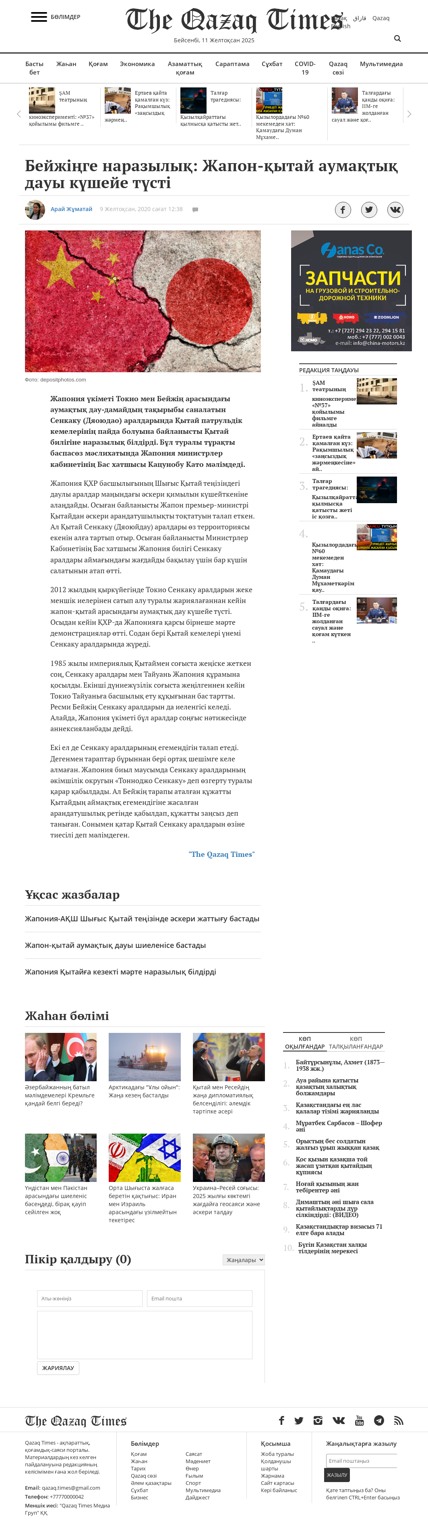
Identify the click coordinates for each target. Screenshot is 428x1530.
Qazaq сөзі (338, 68)
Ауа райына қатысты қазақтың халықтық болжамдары (327, 1087)
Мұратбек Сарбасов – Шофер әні (339, 1126)
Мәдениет (198, 1461)
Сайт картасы (277, 1483)
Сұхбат (272, 64)
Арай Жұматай (71, 209)
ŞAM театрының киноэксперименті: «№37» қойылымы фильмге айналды (354, 403)
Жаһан (66, 64)
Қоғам (98, 64)
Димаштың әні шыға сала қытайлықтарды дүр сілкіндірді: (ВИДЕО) (335, 1208)
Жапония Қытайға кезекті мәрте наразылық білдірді (120, 971)
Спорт (193, 1483)
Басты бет (34, 68)
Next (409, 114)
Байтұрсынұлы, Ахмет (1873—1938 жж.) (340, 1065)
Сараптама (232, 64)
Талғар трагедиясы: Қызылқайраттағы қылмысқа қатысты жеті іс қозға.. (354, 499)
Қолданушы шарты (276, 1465)
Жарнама (272, 1475)
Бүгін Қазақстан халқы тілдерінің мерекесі (332, 1248)
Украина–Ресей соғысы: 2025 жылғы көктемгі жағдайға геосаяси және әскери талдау (229, 1185)
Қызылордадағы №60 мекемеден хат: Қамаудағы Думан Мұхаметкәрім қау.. (354, 559)
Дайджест (198, 1497)
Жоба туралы (277, 1454)
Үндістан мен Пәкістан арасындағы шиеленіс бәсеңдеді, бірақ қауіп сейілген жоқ (61, 1185)
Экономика (137, 64)
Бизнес (139, 1497)
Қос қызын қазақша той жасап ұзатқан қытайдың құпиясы (334, 1165)
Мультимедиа (381, 64)
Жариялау (58, 1368)
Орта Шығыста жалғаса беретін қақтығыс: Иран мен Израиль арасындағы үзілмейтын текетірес (145, 1189)
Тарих (138, 1468)
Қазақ (339, 18)
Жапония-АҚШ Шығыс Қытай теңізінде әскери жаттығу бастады (142, 918)
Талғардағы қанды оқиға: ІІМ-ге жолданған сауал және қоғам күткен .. (354, 621)
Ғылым (194, 1475)
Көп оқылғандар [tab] (305, 1043)
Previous (19, 114)
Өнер (192, 1468)
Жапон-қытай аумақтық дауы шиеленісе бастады (115, 945)
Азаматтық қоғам (185, 68)
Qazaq (381, 18)
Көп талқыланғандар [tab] (356, 1043)
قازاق (359, 18)
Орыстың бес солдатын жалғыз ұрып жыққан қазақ (337, 1144)
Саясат (194, 1454)
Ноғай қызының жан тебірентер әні (327, 1187)
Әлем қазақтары (151, 1483)
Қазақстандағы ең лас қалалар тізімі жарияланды (337, 1108)
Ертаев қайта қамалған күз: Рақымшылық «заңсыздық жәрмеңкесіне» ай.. (354, 452)
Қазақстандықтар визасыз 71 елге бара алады (339, 1229)
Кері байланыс (279, 1490)
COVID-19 (305, 68)
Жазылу (337, 1475)
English (341, 26)
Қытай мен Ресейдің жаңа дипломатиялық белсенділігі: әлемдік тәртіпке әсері (229, 1084)
